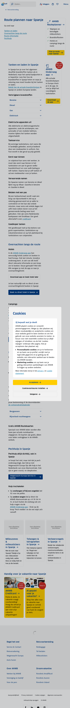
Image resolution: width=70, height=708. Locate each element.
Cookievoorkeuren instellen (35, 388)
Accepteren (35, 382)
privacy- (40, 371)
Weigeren (35, 394)
